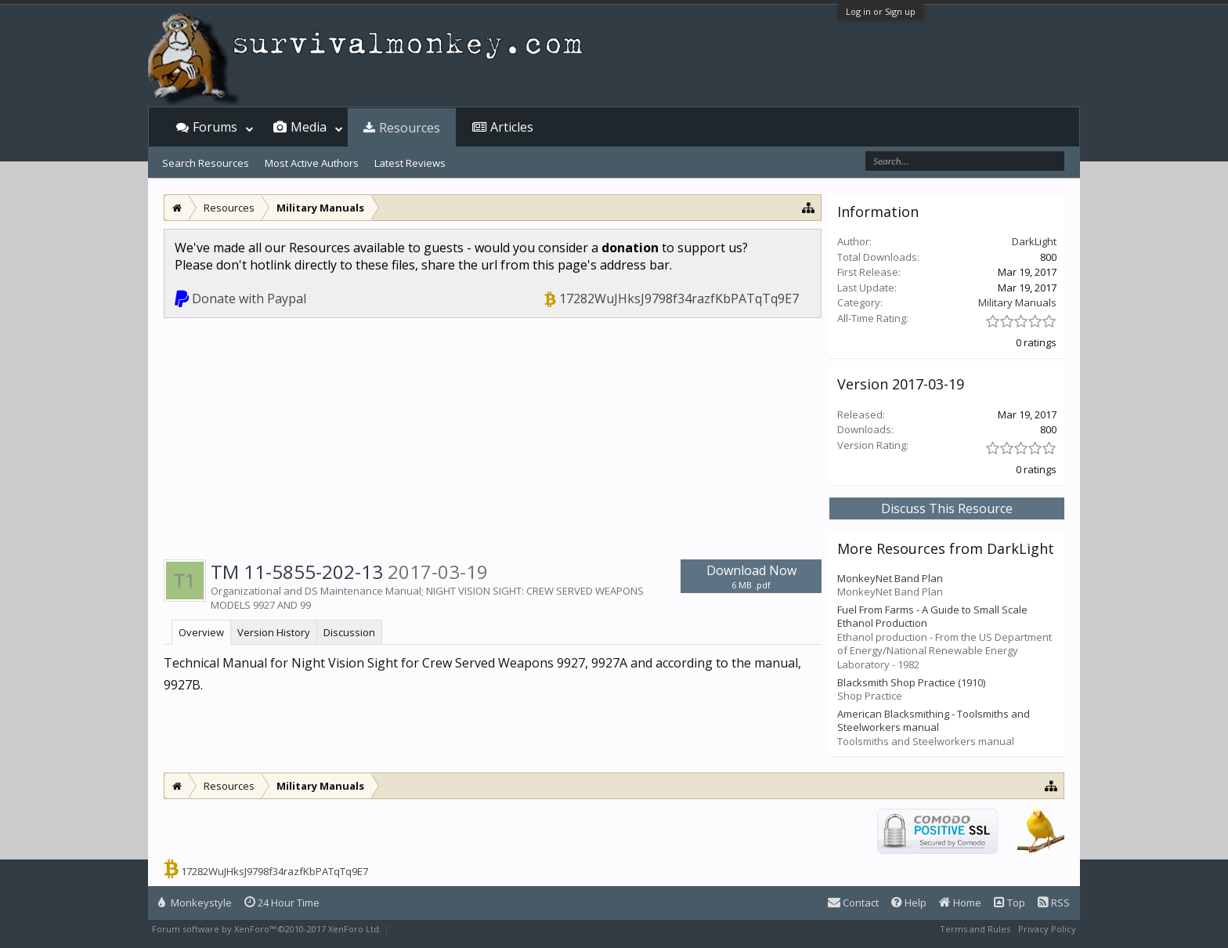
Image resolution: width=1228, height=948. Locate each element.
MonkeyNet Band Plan (890, 578)
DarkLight (1034, 241)
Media (309, 127)
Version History (273, 632)
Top (1009, 903)
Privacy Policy (1047, 929)
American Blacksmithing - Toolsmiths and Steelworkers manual (933, 721)
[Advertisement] (493, 435)
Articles (511, 127)
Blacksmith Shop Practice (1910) (911, 682)
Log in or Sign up (881, 11)
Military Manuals (1017, 302)
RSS (1054, 903)
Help (908, 903)
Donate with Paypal (249, 298)
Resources (409, 127)
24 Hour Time (282, 903)
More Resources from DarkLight (945, 548)
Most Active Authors (312, 163)
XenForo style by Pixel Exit (446, 929)
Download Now (751, 576)
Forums (215, 127)
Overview (201, 632)
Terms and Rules (975, 929)
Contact (853, 903)
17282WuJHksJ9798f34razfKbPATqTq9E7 (679, 298)
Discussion (349, 632)
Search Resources (205, 163)
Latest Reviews (410, 163)
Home (960, 903)
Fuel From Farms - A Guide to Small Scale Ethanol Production (932, 616)
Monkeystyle (195, 903)
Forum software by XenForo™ (266, 929)
